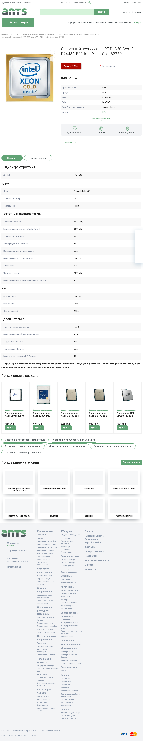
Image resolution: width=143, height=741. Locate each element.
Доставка (136, 12)
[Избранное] (139, 242)
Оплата (126, 3)
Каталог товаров (16, 22)
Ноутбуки (72, 22)
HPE (104, 112)
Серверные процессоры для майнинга (74, 439)
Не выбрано (13, 546)
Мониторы (89, 488)
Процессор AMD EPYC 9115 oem (126, 414)
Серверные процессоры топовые (23, 452)
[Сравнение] (139, 250)
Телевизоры (100, 22)
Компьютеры (125, 22)
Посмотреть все (131, 462)
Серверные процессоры (14, 410)
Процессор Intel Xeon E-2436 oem (70, 414)
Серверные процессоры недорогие (113, 446)
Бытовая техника (86, 22)
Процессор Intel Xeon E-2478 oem (98, 414)
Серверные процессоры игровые (23, 446)
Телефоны (113, 22)
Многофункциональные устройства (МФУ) (19, 489)
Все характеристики (101, 118)
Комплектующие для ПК (19, 516)
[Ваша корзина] (139, 234)
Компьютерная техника (124, 488)
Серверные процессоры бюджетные (25, 439)
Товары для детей (124, 516)
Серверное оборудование (54, 488)
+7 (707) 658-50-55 (64, 3)
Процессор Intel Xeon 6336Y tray (41, 414)
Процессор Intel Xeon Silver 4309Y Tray (14, 416)
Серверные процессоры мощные (67, 446)
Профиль (126, 12)
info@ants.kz (80, 3)
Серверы (137, 22)
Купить (10, 427)
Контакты (136, 3)
